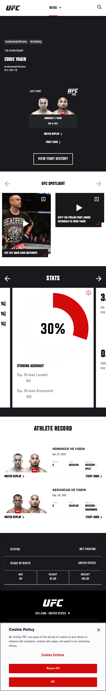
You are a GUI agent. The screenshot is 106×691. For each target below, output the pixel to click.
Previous (7, 184)
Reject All (52, 668)
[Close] (99, 630)
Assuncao (61, 491)
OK (53, 682)
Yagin (80, 450)
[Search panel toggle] (99, 7)
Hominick (60, 450)
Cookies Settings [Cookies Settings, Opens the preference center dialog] (52, 655)
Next (99, 184)
